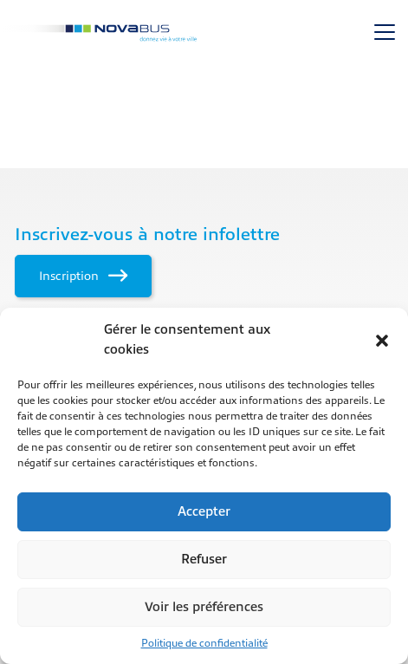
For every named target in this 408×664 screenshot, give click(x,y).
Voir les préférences (204, 607)
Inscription (82, 276)
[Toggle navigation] (384, 32)
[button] (382, 340)
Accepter (204, 512)
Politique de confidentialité (204, 643)
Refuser (204, 559)
